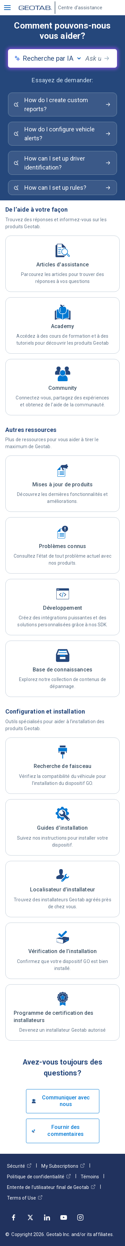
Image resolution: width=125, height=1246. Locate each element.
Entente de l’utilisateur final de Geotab (51, 1187)
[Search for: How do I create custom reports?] (62, 104)
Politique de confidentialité (39, 1176)
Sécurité (19, 1166)
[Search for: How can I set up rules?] (62, 187)
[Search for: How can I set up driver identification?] (62, 163)
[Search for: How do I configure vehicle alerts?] (62, 134)
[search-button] (107, 58)
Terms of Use (25, 1198)
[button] (7, 7)
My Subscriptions (63, 1166)
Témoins (90, 1176)
